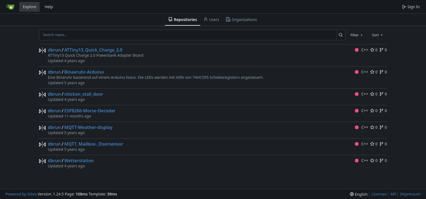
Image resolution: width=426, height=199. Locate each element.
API (393, 194)
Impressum (410, 194)
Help (49, 6)
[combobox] (357, 35)
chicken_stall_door (83, 94)
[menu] (359, 194)
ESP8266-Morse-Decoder (90, 110)
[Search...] (340, 35)
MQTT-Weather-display (88, 127)
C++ (361, 49)
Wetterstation (79, 160)
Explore (29, 6)
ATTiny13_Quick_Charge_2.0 (93, 50)
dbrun (54, 50)
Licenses (379, 194)
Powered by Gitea (21, 194)
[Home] (10, 7)
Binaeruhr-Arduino (84, 72)
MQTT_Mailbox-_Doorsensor (93, 144)
